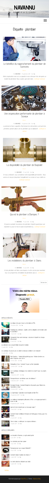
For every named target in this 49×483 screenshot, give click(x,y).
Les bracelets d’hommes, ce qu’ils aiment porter (22, 435)
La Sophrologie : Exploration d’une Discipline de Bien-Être (24, 393)
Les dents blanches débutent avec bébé (20, 461)
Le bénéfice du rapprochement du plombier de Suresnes (24, 65)
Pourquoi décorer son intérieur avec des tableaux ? (23, 378)
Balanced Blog (37, 479)
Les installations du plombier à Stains (24, 260)
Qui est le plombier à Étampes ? (24, 214)
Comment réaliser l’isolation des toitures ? (20, 455)
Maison (24, 70)
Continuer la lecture (39, 79)
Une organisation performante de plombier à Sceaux (24, 115)
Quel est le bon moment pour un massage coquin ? (23, 407)
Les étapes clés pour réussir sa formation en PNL (22, 323)
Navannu (24, 7)
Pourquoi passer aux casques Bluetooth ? (20, 448)
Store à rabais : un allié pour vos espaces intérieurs (23, 421)
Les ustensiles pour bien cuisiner (18, 441)
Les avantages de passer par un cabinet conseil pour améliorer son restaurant (20, 351)
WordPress (24, 479)
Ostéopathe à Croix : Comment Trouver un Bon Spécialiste (24, 364)
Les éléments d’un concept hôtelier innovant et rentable (14, 345)
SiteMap (6, 470)
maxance (18, 74)
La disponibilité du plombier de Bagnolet (24, 164)
